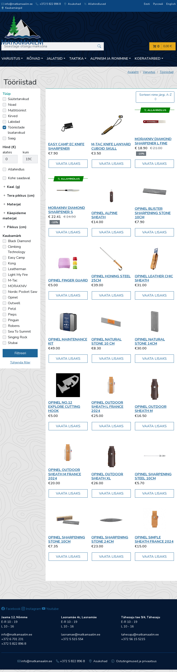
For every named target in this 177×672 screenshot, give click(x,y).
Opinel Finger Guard (68, 280)
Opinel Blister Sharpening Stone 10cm (153, 212)
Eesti (147, 4)
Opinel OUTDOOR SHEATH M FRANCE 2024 (64, 474)
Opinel (13, 297)
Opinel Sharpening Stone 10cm (66, 539)
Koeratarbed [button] (148, 58)
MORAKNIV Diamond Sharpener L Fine (153, 141)
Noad (12, 104)
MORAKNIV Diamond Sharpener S (66, 209)
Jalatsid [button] (55, 58)
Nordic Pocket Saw (22, 291)
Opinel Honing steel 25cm (111, 278)
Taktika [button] (76, 58)
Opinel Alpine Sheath (104, 215)
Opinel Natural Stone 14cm (150, 341)
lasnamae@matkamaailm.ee (80, 634)
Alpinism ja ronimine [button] (109, 58)
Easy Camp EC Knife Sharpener (66, 146)
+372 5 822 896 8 (48, 4)
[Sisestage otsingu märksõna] (52, 46)
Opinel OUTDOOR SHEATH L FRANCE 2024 (107, 406)
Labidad (14, 121)
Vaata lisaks (68, 163)
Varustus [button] (11, 58)
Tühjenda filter (20, 362)
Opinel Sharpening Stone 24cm (109, 539)
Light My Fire (18, 274)
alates (7, 152)
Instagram (31, 608)
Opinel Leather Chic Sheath (154, 278)
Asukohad (72, 4)
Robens (14, 325)
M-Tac (12, 280)
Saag (12, 138)
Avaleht (132, 72)
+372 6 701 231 (12, 639)
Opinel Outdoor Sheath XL (107, 476)
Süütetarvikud (18, 99)
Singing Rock (17, 337)
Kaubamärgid (11, 8)
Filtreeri (20, 353)
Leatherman (17, 269)
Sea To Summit (19, 331)
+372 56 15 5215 (133, 639)
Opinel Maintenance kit (67, 341)
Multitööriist (17, 110)
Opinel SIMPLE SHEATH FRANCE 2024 (154, 539)
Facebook (11, 608)
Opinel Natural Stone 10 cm (106, 341)
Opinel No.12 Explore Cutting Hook (64, 406)
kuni (26, 152)
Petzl (12, 308)
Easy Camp (16, 257)
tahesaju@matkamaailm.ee (140, 634)
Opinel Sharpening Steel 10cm (153, 476)
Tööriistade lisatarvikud (16, 130)
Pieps (12, 314)
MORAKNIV (17, 286)
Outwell (14, 303)
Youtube (50, 608)
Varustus (149, 72)
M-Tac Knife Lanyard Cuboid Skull (111, 146)
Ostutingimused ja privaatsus (134, 661)
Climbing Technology (16, 249)
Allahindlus (16, 169)
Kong (12, 263)
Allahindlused (95, 4)
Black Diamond (19, 241)
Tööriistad (166, 72)
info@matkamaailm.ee (16, 4)
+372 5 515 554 (72, 639)
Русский (158, 4)
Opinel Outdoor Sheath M (150, 408)
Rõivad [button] (33, 58)
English (171, 4)
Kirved (13, 116)
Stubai (13, 342)
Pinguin (13, 320)
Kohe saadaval (19, 178)
